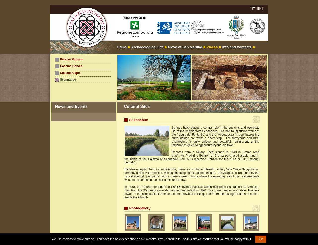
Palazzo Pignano (72, 59)
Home (122, 47)
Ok (261, 239)
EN (259, 8)
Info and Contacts (236, 47)
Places (212, 47)
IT (253, 8)
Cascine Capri (70, 73)
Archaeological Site (147, 47)
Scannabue (68, 79)
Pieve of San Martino (185, 47)
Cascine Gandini (71, 66)
